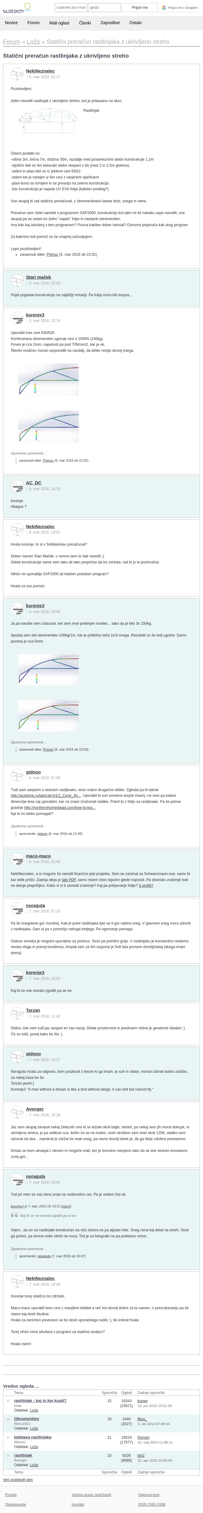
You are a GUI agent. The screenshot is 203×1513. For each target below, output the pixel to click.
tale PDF (69, 880)
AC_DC (33, 482)
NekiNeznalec (40, 71)
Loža (34, 1410)
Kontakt (78, 1504)
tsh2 (140, 1456)
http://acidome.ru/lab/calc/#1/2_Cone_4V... (46, 795)
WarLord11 (22, 1423)
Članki (85, 23)
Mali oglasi (59, 23)
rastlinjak (23, 1455)
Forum (34, 22)
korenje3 (35, 315)
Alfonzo (19, 1442)
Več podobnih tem (18, 1480)
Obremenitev (26, 1418)
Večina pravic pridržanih (91, 1495)
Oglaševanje (15, 1504)
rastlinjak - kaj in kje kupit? (40, 1400)
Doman (143, 1437)
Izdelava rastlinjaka (33, 1437)
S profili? (146, 885)
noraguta (35, 905)
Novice (11, 22)
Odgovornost (148, 1495)
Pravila (11, 1495)
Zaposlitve (110, 22)
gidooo (33, 772)
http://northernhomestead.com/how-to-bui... (59, 808)
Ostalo (135, 22)
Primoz (52, 254)
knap (17, 1405)
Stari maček (38, 277)
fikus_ (142, 1419)
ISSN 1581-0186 (151, 1504)
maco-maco (38, 856)
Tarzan (33, 1010)
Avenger (35, 1109)
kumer (142, 1401)
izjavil (65, 1206)
